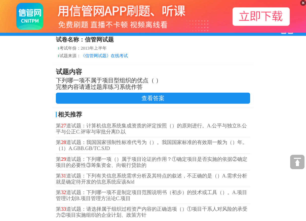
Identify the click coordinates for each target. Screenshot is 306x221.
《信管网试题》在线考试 (104, 55)
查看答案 (153, 98)
